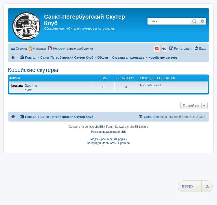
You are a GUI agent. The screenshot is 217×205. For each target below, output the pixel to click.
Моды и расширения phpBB (108, 139)
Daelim (31, 85)
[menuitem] (70, 48)
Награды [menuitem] (39, 48)
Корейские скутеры (33, 70)
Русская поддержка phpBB (108, 131)
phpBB (99, 126)
